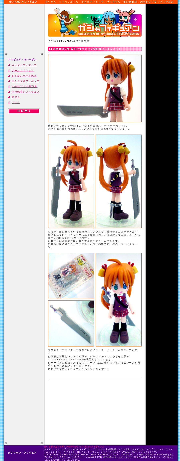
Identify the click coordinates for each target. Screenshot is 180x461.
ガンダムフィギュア (24, 65)
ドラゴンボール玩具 (24, 75)
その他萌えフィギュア (26, 91)
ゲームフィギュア (23, 70)
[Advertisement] (24, 28)
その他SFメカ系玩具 (24, 86)
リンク (16, 102)
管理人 (16, 97)
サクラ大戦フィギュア (26, 81)
